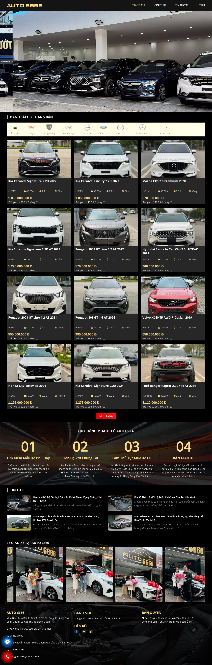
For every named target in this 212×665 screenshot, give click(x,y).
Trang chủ (79, 618)
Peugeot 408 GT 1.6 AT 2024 (95, 317)
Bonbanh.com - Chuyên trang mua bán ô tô (167, 621)
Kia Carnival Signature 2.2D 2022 (32, 181)
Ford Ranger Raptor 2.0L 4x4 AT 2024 (169, 386)
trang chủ (139, 5)
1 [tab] (104, 106)
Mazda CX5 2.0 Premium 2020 (164, 181)
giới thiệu (160, 5)
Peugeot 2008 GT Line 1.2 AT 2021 (32, 317)
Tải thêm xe (106, 415)
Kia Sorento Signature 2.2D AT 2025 (34, 249)
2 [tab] (107, 106)
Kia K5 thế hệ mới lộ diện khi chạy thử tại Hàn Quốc (165, 497)
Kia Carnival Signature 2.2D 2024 (99, 386)
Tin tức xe (105, 618)
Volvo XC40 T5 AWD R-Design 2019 (167, 317)
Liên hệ (116, 618)
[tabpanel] (106, 56)
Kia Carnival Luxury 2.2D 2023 (97, 181)
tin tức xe (181, 5)
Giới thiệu (92, 618)
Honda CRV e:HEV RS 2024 (27, 386)
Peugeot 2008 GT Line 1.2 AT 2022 (99, 249)
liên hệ (200, 5)
